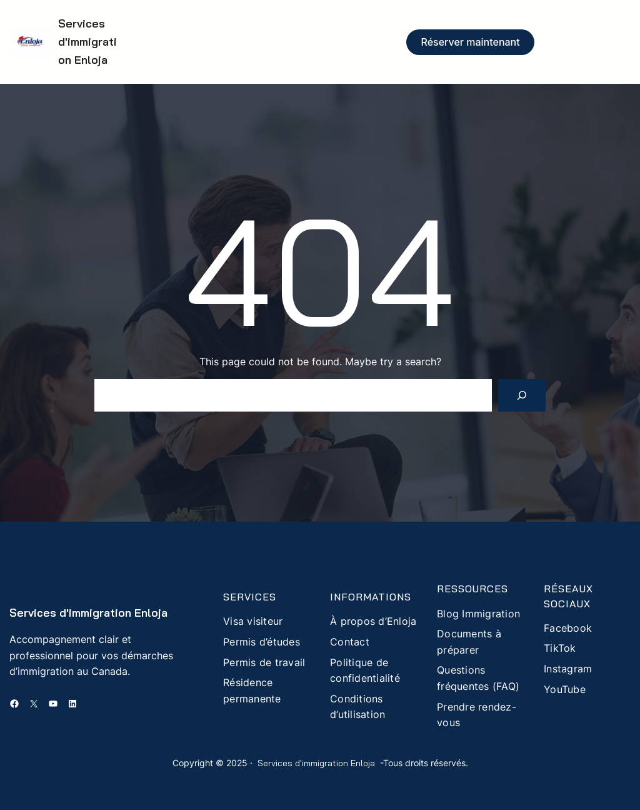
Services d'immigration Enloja (87, 41)
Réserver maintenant (470, 42)
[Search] (522, 395)
